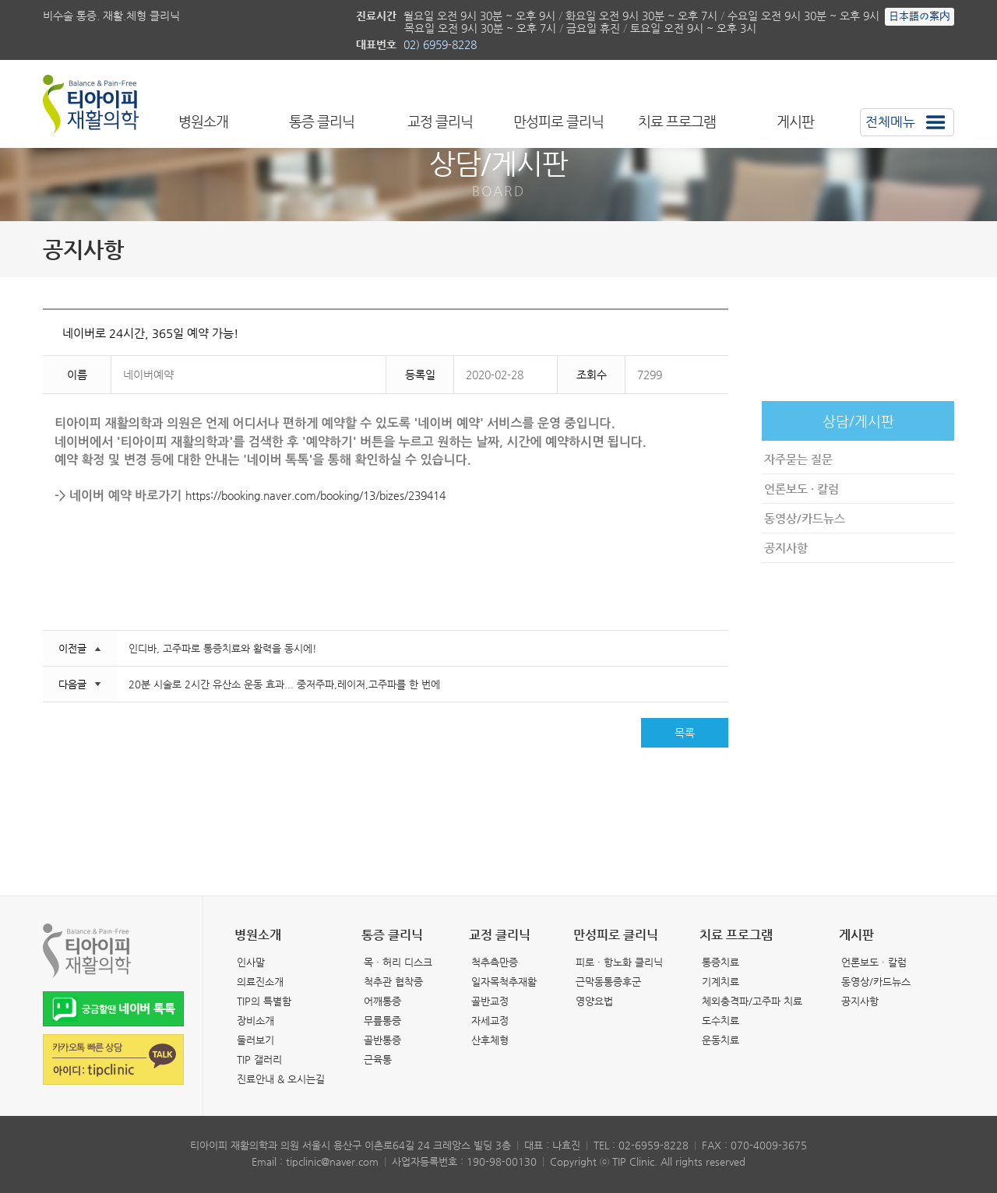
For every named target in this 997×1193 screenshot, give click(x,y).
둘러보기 (255, 1040)
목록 (685, 733)
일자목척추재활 (504, 981)
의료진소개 (260, 981)
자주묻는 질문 (798, 459)
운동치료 (720, 1040)
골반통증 (382, 1040)
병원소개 (203, 121)
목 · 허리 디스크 (398, 962)
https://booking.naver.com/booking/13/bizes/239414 (315, 495)
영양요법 (594, 1001)
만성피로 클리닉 (558, 121)
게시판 (795, 121)
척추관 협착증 (393, 981)
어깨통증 (382, 1001)
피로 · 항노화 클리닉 (619, 962)
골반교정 (490, 1001)
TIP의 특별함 (264, 1001)
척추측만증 (494, 962)
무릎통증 (382, 1020)
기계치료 (720, 981)
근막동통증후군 (608, 981)
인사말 (251, 962)
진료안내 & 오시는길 (281, 1079)
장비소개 (255, 1020)
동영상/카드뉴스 (804, 518)
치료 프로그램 (677, 121)
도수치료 (720, 1020)
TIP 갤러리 (259, 1059)
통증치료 (720, 962)
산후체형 (490, 1040)
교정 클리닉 (440, 121)
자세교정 (490, 1020)
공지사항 (786, 547)
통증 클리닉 (321, 121)
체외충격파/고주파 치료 (752, 1001)
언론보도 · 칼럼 (801, 488)
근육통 (378, 1059)
